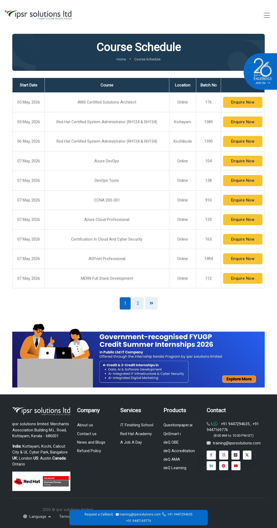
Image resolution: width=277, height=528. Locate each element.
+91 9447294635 (179, 514)
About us (85, 425)
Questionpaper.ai (177, 425)
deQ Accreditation (179, 450)
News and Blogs (91, 442)
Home (121, 59)
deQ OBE (171, 442)
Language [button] (35, 516)
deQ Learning (174, 467)
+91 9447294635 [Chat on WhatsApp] (235, 424)
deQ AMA (171, 459)
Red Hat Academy (136, 433)
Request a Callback (99, 514)
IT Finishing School (136, 425)
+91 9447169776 (138, 521)
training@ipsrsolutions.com (237, 443)
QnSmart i (172, 433)
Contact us (87, 433)
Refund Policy (89, 450)
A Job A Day (131, 442)
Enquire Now (243, 102)
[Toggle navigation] (267, 15)
